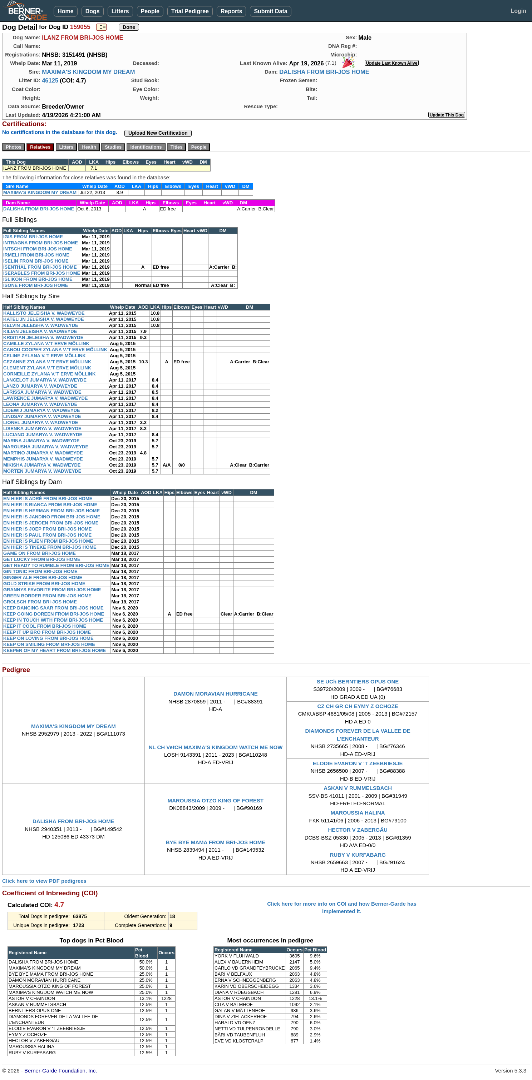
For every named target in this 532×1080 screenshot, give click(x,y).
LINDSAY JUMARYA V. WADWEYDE (42, 416)
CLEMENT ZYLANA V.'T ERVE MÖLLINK (47, 367)
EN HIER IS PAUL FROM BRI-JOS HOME (47, 535)
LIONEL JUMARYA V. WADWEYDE (40, 422)
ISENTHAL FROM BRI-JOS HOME (40, 267)
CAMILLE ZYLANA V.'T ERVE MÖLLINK (46, 343)
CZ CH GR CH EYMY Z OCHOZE (357, 706)
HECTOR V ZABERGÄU (357, 830)
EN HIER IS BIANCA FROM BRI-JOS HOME (50, 504)
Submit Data (270, 11)
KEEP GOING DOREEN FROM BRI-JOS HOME (53, 614)
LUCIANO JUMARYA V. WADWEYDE (42, 434)
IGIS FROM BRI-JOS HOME (33, 236)
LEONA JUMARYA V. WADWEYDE (40, 404)
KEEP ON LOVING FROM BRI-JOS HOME (48, 638)
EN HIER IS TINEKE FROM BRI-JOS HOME (50, 547)
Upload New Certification (158, 133)
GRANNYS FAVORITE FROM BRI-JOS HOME (52, 589)
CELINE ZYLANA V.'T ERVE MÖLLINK (44, 355)
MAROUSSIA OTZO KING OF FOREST (216, 800)
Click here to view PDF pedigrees (44, 881)
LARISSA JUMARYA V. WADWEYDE (42, 392)
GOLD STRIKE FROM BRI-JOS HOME (44, 583)
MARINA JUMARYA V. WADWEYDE (41, 440)
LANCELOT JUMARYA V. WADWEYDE (45, 380)
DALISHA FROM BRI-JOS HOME (324, 72)
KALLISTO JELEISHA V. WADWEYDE (44, 313)
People (150, 11)
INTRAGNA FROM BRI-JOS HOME (40, 242)
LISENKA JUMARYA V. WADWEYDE (42, 428)
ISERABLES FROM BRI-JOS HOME (41, 273)
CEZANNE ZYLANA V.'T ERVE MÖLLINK (47, 361)
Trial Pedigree (190, 11)
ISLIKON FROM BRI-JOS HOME (38, 279)
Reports (231, 11)
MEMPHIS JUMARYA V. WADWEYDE (43, 459)
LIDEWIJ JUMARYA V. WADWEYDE (41, 410)
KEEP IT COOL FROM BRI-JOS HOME (44, 626)
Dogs (92, 11)
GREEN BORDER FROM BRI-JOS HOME (47, 595)
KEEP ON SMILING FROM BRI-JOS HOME (49, 644)
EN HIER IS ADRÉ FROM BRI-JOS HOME (47, 498)
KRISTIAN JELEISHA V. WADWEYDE (43, 337)
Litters (120, 11)
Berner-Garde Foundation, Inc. (60, 1070)
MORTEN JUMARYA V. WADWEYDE (42, 471)
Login (518, 11)
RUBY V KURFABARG (357, 855)
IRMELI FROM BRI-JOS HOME (36, 255)
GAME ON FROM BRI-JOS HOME (39, 553)
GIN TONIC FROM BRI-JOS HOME (40, 571)
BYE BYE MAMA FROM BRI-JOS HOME (216, 842)
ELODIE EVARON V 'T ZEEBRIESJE (358, 763)
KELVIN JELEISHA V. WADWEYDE (40, 325)
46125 (50, 80)
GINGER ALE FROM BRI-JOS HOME (42, 577)
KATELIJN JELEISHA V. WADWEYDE (43, 319)
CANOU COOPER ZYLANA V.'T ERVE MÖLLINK (55, 349)
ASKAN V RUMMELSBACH (358, 788)
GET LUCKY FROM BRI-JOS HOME (41, 559)
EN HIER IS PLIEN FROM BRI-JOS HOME (48, 541)
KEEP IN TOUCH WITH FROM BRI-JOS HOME (53, 620)
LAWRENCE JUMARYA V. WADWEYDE (45, 398)
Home (65, 11)
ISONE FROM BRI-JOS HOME (35, 285)
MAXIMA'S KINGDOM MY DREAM (88, 72)
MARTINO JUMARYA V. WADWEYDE (43, 453)
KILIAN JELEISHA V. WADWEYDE (40, 331)
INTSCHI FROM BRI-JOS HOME (37, 249)
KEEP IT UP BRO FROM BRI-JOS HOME (47, 632)
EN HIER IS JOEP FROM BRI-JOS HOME (47, 529)
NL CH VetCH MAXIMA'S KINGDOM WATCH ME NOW (216, 747)
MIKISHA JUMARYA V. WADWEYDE (41, 465)
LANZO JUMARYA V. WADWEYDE (40, 386)
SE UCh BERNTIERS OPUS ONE (358, 681)
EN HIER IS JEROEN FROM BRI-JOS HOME (51, 523)
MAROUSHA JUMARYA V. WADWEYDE (45, 446)
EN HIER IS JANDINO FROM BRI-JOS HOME (51, 516)
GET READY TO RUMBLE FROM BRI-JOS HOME (56, 565)
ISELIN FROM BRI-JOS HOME (36, 261)
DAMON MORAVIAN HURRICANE (215, 694)
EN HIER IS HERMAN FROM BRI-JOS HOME (51, 510)
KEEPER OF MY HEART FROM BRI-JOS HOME (54, 650)
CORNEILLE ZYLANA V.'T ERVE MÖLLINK (49, 374)
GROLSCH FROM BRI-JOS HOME (40, 601)
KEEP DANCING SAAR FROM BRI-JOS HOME (53, 608)
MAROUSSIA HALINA (358, 813)
